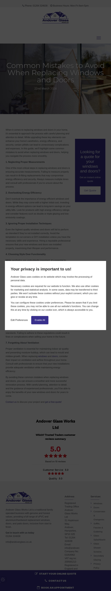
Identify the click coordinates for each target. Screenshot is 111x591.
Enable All (40, 320)
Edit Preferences (19, 320)
